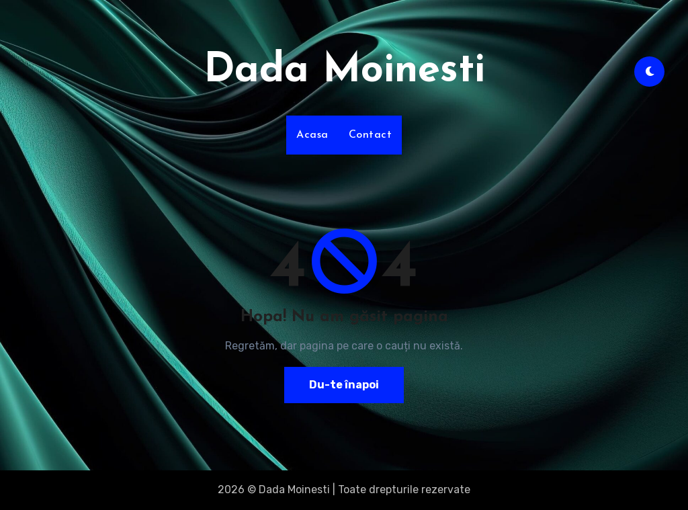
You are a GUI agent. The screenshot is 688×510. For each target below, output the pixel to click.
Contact (370, 135)
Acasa (312, 135)
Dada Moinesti (344, 71)
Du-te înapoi (344, 384)
